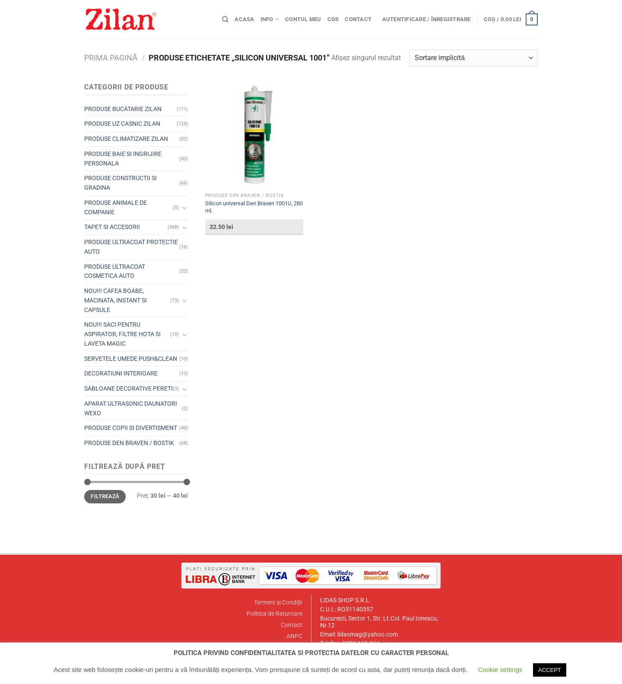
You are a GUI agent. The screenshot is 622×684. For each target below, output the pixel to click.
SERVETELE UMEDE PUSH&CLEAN (130, 358)
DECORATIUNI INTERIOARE (121, 373)
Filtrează (105, 496)
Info (269, 19)
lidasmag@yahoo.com (367, 634)
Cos (333, 19)
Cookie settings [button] (500, 669)
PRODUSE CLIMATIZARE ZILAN (126, 138)
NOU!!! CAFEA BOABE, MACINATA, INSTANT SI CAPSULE (115, 300)
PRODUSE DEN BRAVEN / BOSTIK (129, 442)
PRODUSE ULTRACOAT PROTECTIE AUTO (131, 247)
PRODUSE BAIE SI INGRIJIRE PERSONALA (123, 158)
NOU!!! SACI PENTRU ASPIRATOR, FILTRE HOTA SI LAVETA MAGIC (122, 334)
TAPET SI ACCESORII (112, 226)
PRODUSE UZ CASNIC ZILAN (122, 123)
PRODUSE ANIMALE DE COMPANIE (115, 207)
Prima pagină (110, 57)
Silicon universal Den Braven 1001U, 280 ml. (254, 207)
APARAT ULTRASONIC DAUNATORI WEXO (130, 408)
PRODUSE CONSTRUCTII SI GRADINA (120, 183)
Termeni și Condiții (278, 602)
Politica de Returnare (274, 613)
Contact (358, 19)
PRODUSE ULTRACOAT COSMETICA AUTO (114, 271)
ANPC (294, 636)
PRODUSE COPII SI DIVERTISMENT (130, 427)
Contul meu (303, 19)
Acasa (244, 19)
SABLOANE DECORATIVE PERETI (128, 388)
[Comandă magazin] (473, 58)
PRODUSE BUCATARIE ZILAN (123, 108)
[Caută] (225, 19)
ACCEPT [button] (549, 670)
